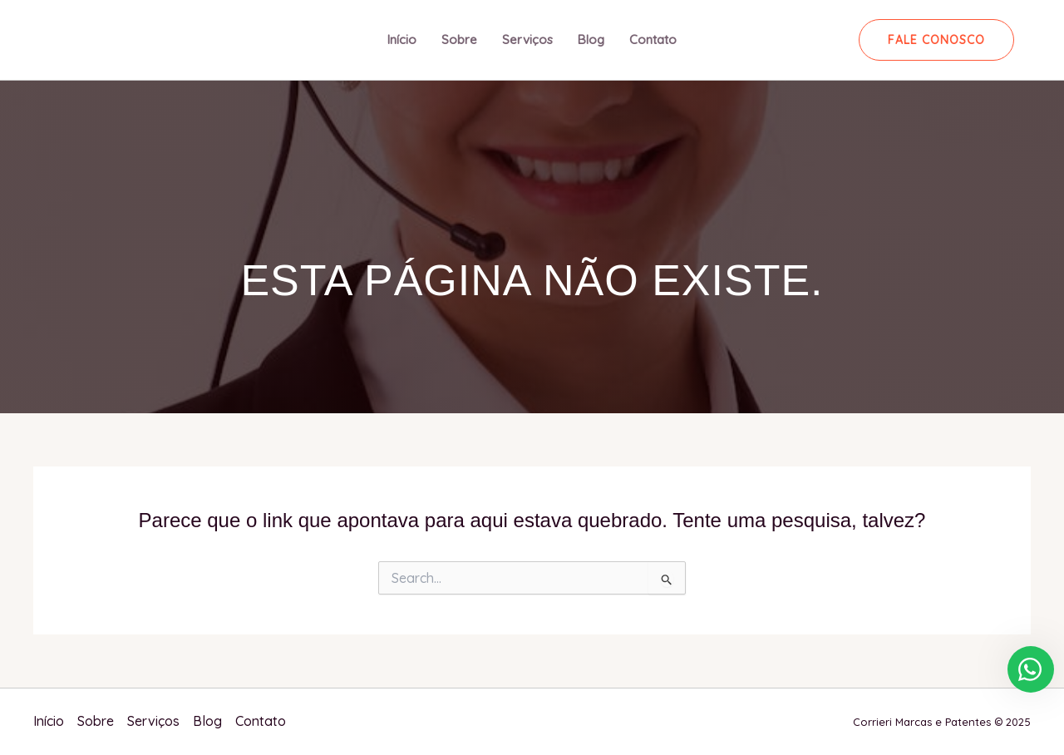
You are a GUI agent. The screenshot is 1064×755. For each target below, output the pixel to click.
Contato (653, 39)
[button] (936, 40)
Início (401, 39)
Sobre (459, 39)
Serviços (527, 39)
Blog (591, 39)
